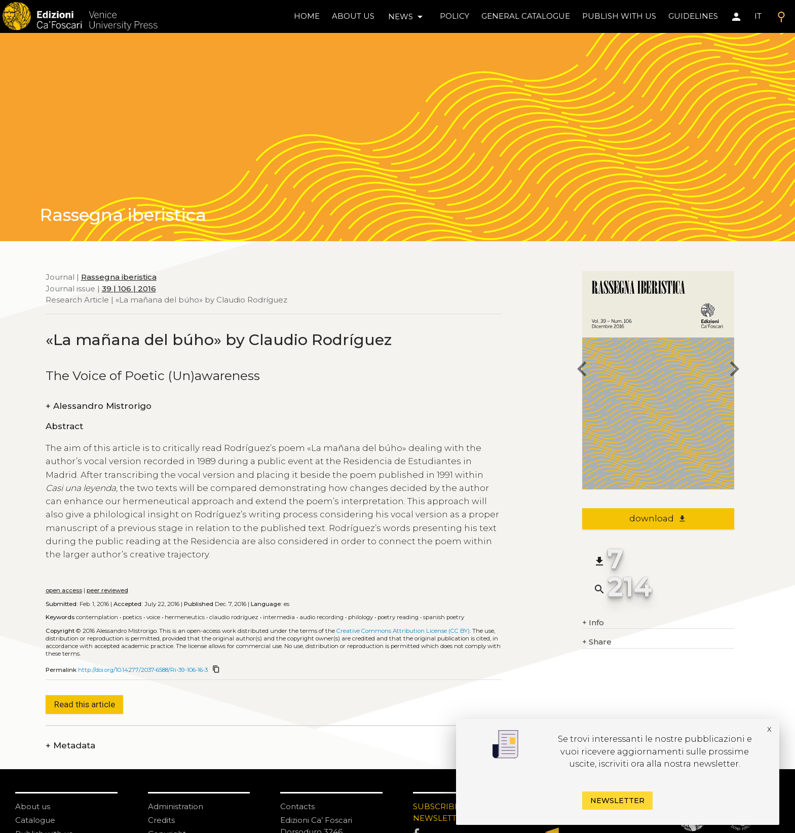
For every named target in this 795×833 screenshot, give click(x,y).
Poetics (132, 617)
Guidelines (693, 16)
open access (64, 590)
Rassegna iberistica (119, 277)
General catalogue (525, 16)
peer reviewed (107, 590)
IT (758, 16)
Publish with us (619, 16)
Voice (153, 617)
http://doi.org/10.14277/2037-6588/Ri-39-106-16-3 (143, 669)
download (658, 518)
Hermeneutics (185, 617)
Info (593, 623)
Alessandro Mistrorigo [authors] (99, 406)
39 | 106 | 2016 (129, 288)
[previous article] (582, 371)
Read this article (84, 704)
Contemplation (97, 617)
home (307, 16)
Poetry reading (398, 617)
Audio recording (321, 617)
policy (454, 16)
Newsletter (617, 800)
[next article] (734, 371)
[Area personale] (736, 16)
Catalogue (35, 820)
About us (353, 16)
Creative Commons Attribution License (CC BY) (403, 630)
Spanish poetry (443, 617)
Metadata (70, 745)
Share (597, 642)
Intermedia (279, 617)
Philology (360, 617)
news (407, 17)
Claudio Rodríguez (233, 617)
